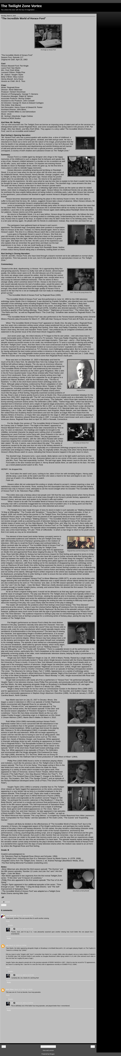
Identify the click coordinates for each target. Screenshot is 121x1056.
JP (12, 929)
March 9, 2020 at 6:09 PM (25, 915)
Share (3, 905)
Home (48, 1046)
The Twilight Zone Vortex (21, 6)
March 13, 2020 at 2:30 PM (17, 945)
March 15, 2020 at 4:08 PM (24, 1003)
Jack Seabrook (11, 915)
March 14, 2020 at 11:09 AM (23, 989)
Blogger (52, 1054)
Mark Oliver (10, 989)
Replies (10, 925)
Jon (7, 945)
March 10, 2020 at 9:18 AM (24, 929)
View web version (48, 1050)
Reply (8, 921)
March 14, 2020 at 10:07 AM (25, 975)
